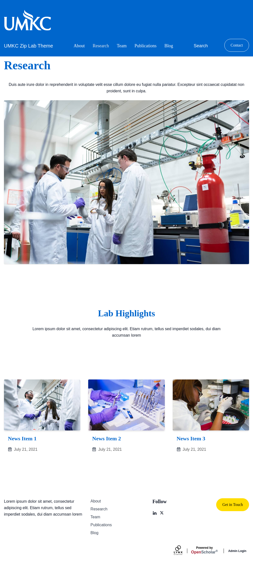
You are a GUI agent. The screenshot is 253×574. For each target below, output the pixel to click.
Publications (146, 45)
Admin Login (237, 551)
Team (122, 45)
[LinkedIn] (154, 513)
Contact (237, 45)
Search (201, 45)
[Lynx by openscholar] (182, 550)
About (79, 45)
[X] (162, 513)
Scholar (204, 550)
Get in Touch (232, 504)
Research (101, 45)
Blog (169, 45)
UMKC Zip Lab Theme (28, 46)
